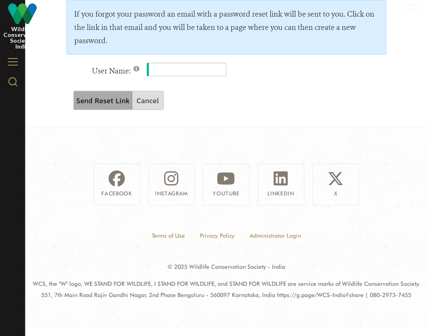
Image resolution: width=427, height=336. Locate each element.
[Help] (136, 68)
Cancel (147, 100)
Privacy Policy (217, 235)
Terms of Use (168, 235)
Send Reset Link (103, 100)
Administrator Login (275, 235)
